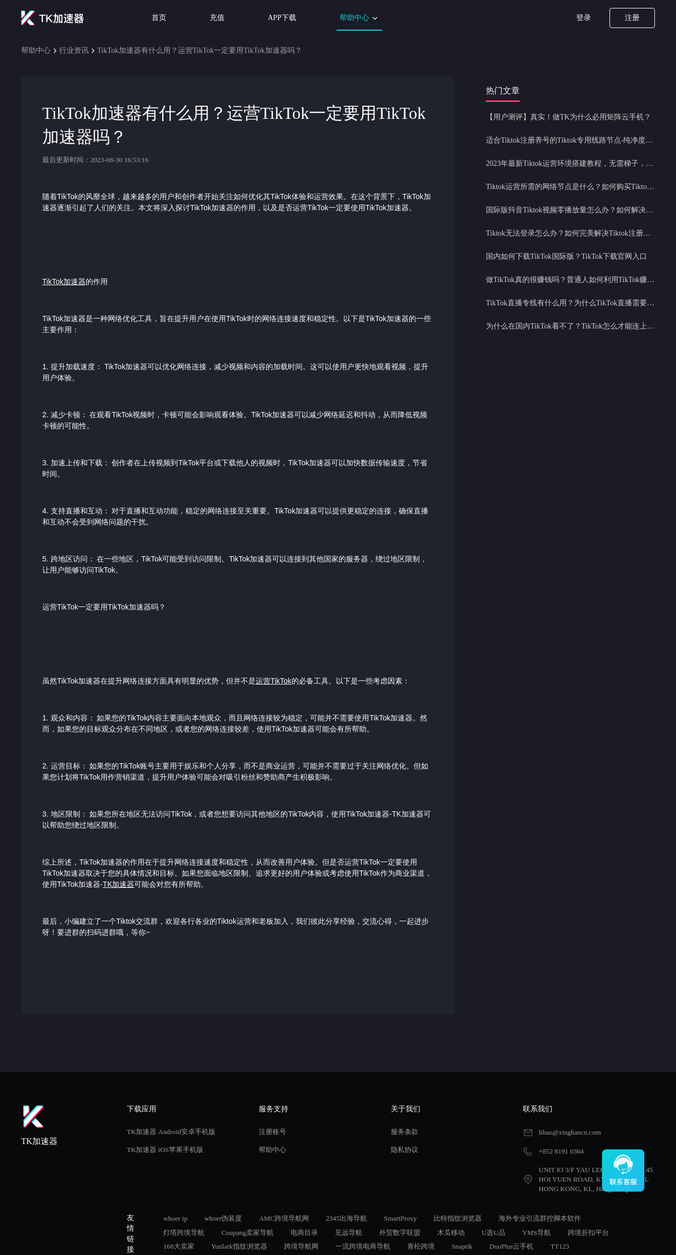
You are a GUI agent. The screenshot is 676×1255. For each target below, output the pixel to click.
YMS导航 (536, 1233)
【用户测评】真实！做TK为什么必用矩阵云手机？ (568, 117)
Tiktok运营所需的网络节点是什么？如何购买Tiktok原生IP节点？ (570, 187)
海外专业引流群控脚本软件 (540, 1218)
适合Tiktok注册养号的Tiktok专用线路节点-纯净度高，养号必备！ (570, 140)
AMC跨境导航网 (284, 1218)
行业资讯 (74, 50)
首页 (159, 18)
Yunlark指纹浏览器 (239, 1246)
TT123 (559, 1246)
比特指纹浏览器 (458, 1218)
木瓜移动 (451, 1233)
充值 (217, 18)
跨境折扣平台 (588, 1233)
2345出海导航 (346, 1218)
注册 (632, 18)
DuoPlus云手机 (512, 1246)
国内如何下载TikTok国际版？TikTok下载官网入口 (566, 256)
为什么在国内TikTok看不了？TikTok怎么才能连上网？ (570, 326)
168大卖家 (178, 1246)
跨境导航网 (301, 1246)
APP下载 (282, 18)
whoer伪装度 (223, 1218)
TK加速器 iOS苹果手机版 (165, 1150)
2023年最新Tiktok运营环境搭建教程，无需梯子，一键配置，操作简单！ (570, 163)
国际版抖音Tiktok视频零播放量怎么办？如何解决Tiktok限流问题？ (570, 210)
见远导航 (348, 1233)
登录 (583, 18)
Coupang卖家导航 (247, 1233)
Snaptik (462, 1246)
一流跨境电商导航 (362, 1246)
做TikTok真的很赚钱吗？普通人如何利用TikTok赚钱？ (570, 280)
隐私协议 (404, 1150)
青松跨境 (421, 1246)
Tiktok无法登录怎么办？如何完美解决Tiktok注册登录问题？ (570, 233)
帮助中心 (360, 18)
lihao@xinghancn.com (570, 1132)
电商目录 (304, 1233)
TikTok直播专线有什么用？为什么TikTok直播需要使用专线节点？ (570, 303)
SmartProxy (400, 1218)
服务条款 (404, 1132)
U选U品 (493, 1233)
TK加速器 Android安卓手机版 (171, 1132)
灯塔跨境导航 (183, 1233)
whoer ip (175, 1218)
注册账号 (272, 1132)
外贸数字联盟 (399, 1233)
